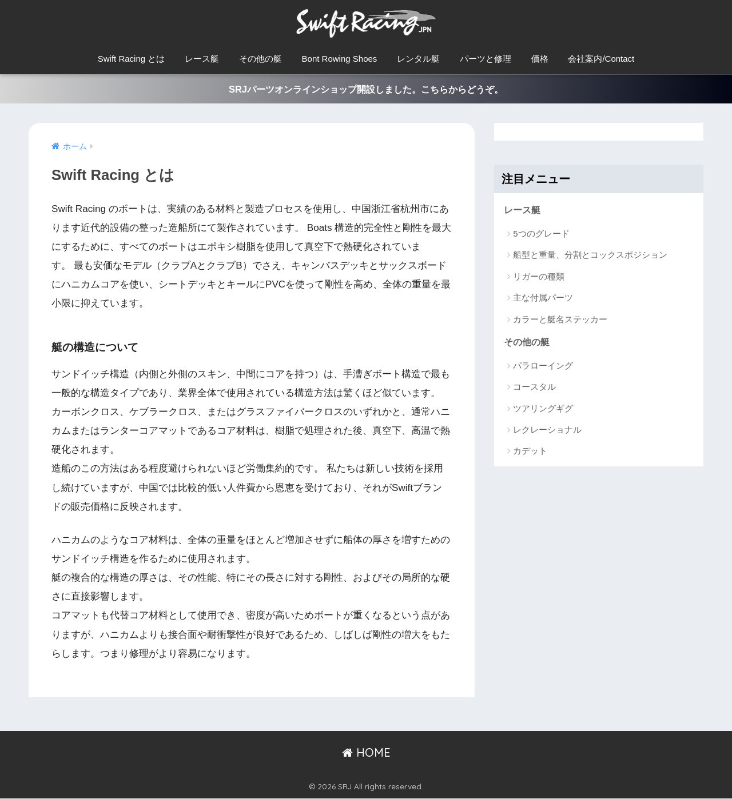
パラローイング (543, 367)
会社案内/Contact (601, 58)
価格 (539, 58)
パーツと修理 (485, 58)
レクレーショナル (547, 431)
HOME (366, 753)
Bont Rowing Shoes (339, 58)
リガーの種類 (538, 277)
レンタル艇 (418, 58)
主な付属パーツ (543, 299)
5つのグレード (541, 234)
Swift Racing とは (131, 58)
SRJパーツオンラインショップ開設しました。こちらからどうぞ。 (365, 89)
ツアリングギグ (543, 410)
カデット (530, 453)
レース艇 (202, 58)
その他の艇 (260, 58)
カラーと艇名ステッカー (560, 320)
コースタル (534, 389)
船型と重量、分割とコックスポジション (590, 256)
